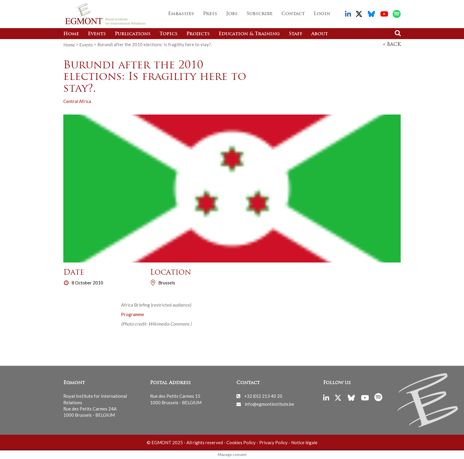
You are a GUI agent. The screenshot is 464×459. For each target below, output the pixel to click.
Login (322, 14)
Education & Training (249, 34)
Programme (132, 314)
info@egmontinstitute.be (269, 404)
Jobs (232, 14)
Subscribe (259, 14)
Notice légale (304, 442)
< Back (392, 44)
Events (97, 34)
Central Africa (77, 101)
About (319, 34)
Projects (198, 34)
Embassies (181, 14)
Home (71, 34)
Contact (293, 14)
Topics (169, 34)
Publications (133, 34)
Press (210, 14)
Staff (295, 34)
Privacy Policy (273, 442)
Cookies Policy (241, 442)
